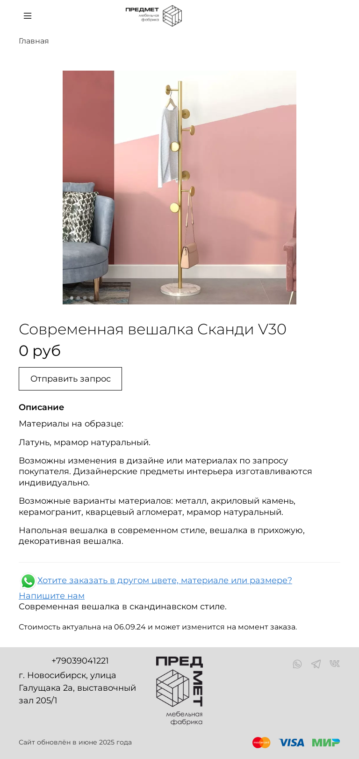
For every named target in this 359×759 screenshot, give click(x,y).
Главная (34, 40)
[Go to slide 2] (78, 297)
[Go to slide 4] (91, 297)
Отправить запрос (70, 379)
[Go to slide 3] (85, 297)
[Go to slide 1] (72, 297)
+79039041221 (80, 661)
